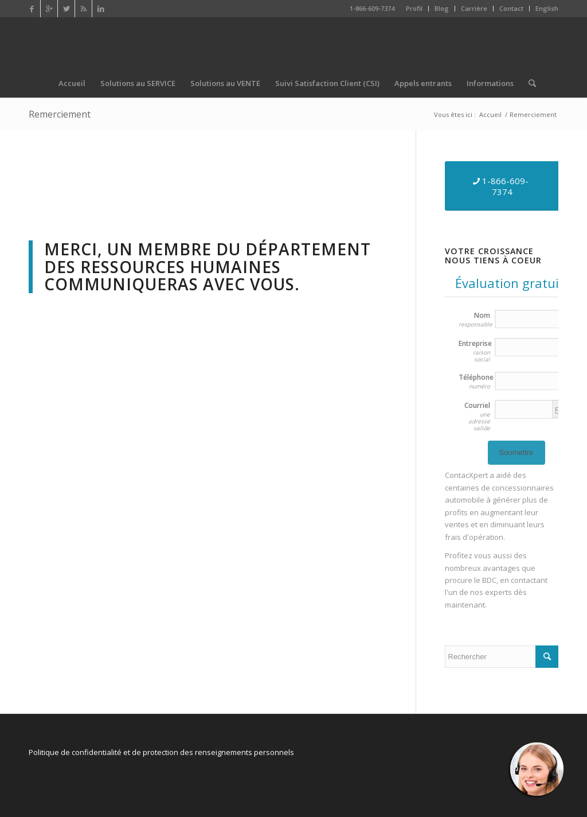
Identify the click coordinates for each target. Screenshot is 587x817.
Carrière (474, 8)
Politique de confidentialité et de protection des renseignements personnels (161, 752)
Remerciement (60, 114)
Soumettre (516, 452)
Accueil (490, 114)
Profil (414, 8)
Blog (442, 8)
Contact (511, 8)
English (546, 8)
